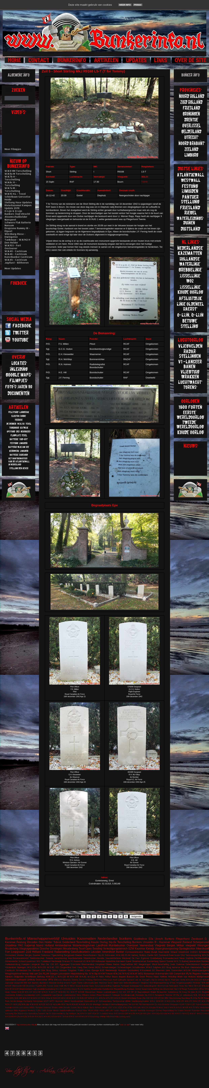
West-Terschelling (160, 964)
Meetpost (39, 1007)
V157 (110, 1007)
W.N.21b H (26, 1004)
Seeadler (66, 1007)
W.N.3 (161, 1007)
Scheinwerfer (11, 961)
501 (38, 961)
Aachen (35, 983)
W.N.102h (9, 998)
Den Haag (77, 967)
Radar (147, 952)
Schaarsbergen (109, 967)
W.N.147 (197, 983)
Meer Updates (13, 268)
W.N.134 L (147, 1013)
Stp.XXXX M (82, 1013)
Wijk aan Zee (35, 973)
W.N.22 (35, 1004)
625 (29, 983)
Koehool (79, 1010)
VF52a (172, 983)
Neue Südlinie (186, 958)
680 (136, 1004)
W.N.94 (82, 1004)
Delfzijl (60, 983)
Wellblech (106, 1004)
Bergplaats (69, 955)
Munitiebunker (117, 945)
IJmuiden (68, 938)
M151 (98, 967)
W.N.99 (89, 1004)
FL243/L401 (41, 986)
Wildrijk (103, 1016)
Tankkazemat (118, 1001)
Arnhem (194, 952)
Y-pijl (34, 989)
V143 (89, 1013)
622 (164, 967)
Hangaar (205, 964)
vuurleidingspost (111, 992)
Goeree (36, 955)
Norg (79, 995)
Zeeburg (122, 1016)
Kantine (87, 989)
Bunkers (169, 938)
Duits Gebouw (177, 964)
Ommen (159, 1010)
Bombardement (148, 1004)
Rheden (55, 1007)
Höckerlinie (10, 967)
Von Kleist (188, 986)
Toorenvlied (176, 970)
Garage (95, 970)
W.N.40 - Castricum (16, 259)
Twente (169, 961)
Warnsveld (17, 986)
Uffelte (128, 1001)
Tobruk (57, 942)
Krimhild (15, 1007)
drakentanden (162, 973)
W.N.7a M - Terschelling (12, 189)
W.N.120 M (63, 976)
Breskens (31, 1010)
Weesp (25, 973)
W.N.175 (197, 1001)
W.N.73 (177, 961)
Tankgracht (159, 995)
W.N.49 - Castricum (16, 251)
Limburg (31, 979)
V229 (120, 1007)
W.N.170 (180, 1001)
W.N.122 (37, 998)
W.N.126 (139, 1013)
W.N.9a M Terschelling (18, 173)
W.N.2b (205, 955)
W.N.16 (197, 986)
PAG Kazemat (26, 945)
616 (24, 986)
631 (124, 992)
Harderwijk (56, 961)
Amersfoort (108, 951)
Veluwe (173, 952)
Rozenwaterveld (20, 958)
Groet (56, 986)
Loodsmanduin (69, 995)
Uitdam (104, 1007)
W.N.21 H (45, 992)
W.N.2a (102, 998)
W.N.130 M (66, 998)
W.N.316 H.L (64, 992)
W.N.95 (81, 992)
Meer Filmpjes (13, 149)
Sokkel (138, 989)
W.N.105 (124, 1013)
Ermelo (67, 983)
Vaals (7, 992)
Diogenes (67, 980)
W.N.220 (42, 967)
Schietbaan (30, 976)
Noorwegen (150, 1010)
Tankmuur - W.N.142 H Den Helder (17, 241)
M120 (46, 1001)
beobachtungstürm (119, 1004)
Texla (181, 986)
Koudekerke (96, 989)
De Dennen (34, 970)
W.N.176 (198, 980)
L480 (107, 1010)
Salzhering (9, 1013)
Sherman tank (163, 970)
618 (133, 1004)
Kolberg (19, 995)
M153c (32, 1007)
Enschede (76, 964)
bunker (120, 951)
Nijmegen (21, 967)
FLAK (189, 973)
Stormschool (162, 986)
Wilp (116, 1016)
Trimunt (109, 973)
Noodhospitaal (77, 1001)
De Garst (140, 976)
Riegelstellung (120, 989)
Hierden (56, 1010)
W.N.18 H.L (93, 998)
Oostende (47, 1007)
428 (148, 998)
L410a (101, 1010)
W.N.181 (17, 1004)
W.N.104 (117, 1013)
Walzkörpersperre (200, 970)
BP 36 (134, 992)
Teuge (184, 989)
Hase (156, 976)
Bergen (28, 955)
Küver (128, 961)
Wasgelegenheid (13, 973)
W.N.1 (152, 1001)
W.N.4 (166, 1007)
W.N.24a (16, 1016)
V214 (94, 1013)
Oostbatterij (133, 970)
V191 (115, 1007)
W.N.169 (171, 1013)
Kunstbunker (107, 989)
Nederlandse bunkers (115, 938)
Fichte (80, 983)
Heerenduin (196, 967)
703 (57, 967)
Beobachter (162, 992)
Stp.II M (177, 989)
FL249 (181, 1004)
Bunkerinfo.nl (15, 938)
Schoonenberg (105, 1001)
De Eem (136, 958)
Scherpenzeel (201, 942)
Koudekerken (29, 995)
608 (25, 983)
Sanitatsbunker (136, 986)
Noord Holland (45, 945)
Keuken (205, 973)
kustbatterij (50, 989)
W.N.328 (74, 976)
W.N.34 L (47, 1016)
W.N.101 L (51, 976)
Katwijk (150, 948)
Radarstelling (61, 951)
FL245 (200, 998)
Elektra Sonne (78, 980)
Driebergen (174, 1004)
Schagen (116, 995)
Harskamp (27, 1001)
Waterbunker (89, 958)
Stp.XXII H (149, 995)
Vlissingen (203, 945)
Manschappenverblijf (43, 938)
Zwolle (150, 955)
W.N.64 (54, 1016)
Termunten (173, 986)
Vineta (110, 1013)
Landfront (101, 945)
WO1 (140, 973)
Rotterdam (196, 1010)
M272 (52, 1001)
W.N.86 (117, 998)
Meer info (125, 5)
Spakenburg (33, 1013)
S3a (150, 938)
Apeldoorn (43, 983)
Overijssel (132, 945)
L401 (38, 995)
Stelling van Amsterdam (163, 989)
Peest (99, 995)
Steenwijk (139, 995)
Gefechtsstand (192, 964)
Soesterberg (153, 961)
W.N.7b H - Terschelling (12, 178)
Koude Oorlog (99, 942)
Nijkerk (67, 1001)
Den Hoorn (72, 989)
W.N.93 (15, 989)
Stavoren (41, 1013)
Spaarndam (147, 989)
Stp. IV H (89, 973)
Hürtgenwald (203, 976)
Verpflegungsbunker (140, 1001)
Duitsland (163, 955)
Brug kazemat (173, 967)
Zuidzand (9, 983)
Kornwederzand (170, 958)
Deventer (165, 1004)
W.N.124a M (46, 998)
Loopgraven (18, 951)
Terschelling (83, 942)
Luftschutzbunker (90, 983)
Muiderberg (11, 948)
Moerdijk (133, 1010)
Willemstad (110, 1016)
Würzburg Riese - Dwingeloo (15, 235)
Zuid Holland (33, 951)
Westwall (126, 958)
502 (156, 955)
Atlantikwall (202, 948)
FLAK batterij (131, 955)
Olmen (109, 964)
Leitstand (21, 979)
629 (155, 998)
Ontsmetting (89, 1001)
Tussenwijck (193, 989)
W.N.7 (59, 1016)
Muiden (20, 955)
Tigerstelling (57, 955)
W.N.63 (179, 1007)
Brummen (30, 986)
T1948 (144, 182)
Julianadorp (10, 979)
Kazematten (86, 938)
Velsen (14, 992)
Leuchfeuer (57, 995)
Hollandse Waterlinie (105, 961)
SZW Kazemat (136, 948)
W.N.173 (188, 1001)
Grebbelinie (140, 938)
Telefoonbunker (36, 958)
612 (120, 992)
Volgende (136, 916)
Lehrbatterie (46, 995)
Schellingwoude (128, 995)
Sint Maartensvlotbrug (159, 983)
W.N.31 (49, 1004)
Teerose (168, 995)
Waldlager (97, 1004)
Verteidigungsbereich (115, 948)
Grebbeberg (156, 958)
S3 (153, 970)
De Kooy (158, 1004)
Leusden (96, 951)
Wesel (124, 998)
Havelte (100, 958)
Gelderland (68, 942)
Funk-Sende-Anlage (14, 1001)
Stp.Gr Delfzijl (157, 980)
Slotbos (142, 955)
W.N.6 (149, 967)
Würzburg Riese (134, 998)
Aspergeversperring (166, 948)
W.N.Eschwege (93, 1016)
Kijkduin (9, 976)
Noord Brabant (82, 986)
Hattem (163, 976)
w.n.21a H (92, 976)
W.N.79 (192, 1007)
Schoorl (22, 961)
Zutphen (157, 967)
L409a (96, 1010)
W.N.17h (9, 1004)
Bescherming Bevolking (179, 998)
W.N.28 (8, 989)
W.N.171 (178, 1013)
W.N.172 (185, 1013)
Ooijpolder (19, 976)
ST (97, 1001)
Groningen (56, 948)
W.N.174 (144, 1007)
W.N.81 (82, 976)
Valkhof (105, 1013)
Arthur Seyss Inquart (115, 976)
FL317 (192, 1004)
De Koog (183, 992)
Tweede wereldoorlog (56, 958)
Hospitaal (99, 964)
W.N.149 (189, 980)
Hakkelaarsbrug (12, 964)
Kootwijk (8, 1007)
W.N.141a (156, 1013)
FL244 (198, 992)
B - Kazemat (162, 942)
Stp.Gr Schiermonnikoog (55, 1013)
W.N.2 (206, 1013)
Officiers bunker (89, 995)
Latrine (8, 958)
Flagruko (196, 973)
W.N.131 (75, 998)
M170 (66, 986)
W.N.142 (117, 973)
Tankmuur (46, 955)
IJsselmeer (183, 952)
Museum (59, 1001)
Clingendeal (65, 967)
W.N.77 (74, 992)
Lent (21, 1007)
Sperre (162, 961)
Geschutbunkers (80, 951)
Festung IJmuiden (27, 942)
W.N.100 (205, 995)
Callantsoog (173, 992)
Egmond (145, 958)
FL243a (193, 998)
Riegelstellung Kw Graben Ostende (177, 1010)
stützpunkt (18, 983)
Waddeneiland (25, 989)
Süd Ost (45, 964)
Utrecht (159, 938)
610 (151, 998)
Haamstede (10, 995)
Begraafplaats (144, 992)
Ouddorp (116, 986)
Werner (99, 992)
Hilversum (107, 980)
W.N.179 (200, 1013)
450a (16, 1010)
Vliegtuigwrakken (29, 948)
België (153, 992)
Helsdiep (172, 976)
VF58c (129, 1007)
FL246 (46, 973)
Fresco (149, 976)
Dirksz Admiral (59, 970)
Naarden (122, 970)
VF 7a (99, 1013)
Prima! (137, 5)
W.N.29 (42, 1004)
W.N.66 (185, 1007)
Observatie (118, 983)
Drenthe (44, 948)
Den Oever (88, 967)
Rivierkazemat (139, 961)
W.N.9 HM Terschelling (18, 170)
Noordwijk (141, 1010)
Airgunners (22, 1010)
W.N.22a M (153, 1007)
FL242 (80, 989)
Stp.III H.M (99, 973)
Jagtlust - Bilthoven (17, 262)
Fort (7, 951)
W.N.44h (57, 1004)
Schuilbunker (138, 967)
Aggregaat (64, 964)
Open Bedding (93, 948)
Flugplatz (72, 970)
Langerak (35, 964)
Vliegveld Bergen (165, 945)
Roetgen (131, 989)
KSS (102, 970)
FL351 (38, 1010)
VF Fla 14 (177, 995)
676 (128, 992)
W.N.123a (32, 967)
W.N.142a (171, 1001)
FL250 (187, 1004)
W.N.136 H (161, 1001)
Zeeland (187, 942)
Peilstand (125, 986)
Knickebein (38, 1001)
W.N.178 (205, 1001)
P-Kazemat (145, 970)
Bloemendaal (88, 964)
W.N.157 (83, 998)
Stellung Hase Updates (18, 202)
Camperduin (180, 973)
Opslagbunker (187, 948)
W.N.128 (57, 998)
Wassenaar (149, 973)
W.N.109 (18, 998)
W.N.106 (132, 1013)
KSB (61, 986)
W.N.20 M (9, 1016)
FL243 (73, 983)
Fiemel (50, 986)
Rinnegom (106, 995)
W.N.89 (74, 1004)
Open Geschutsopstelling (100, 986)
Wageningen (145, 964)
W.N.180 (120, 955)
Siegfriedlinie (126, 964)
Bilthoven (58, 980)
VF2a (206, 989)
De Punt (185, 967)
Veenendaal (146, 945)
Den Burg (46, 970)
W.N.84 (206, 980)
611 (57, 989)
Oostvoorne (41, 979)
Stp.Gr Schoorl (95, 1007)
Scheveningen (124, 967)
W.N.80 (65, 1016)
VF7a (50, 979)
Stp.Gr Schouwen (106, 955)
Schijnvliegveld (149, 986)
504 (129, 1004)
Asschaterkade (75, 958)
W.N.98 (187, 970)
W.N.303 (109, 998)
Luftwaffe (122, 980)
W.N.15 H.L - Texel (15, 193)
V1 (84, 961)
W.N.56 (172, 1007)
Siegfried (144, 983)
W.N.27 (54, 992)
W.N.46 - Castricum (16, 254)
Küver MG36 (88, 1010)
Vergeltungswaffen (184, 983)
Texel (82, 948)
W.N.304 (31, 1016)
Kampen (25, 964)
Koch (115, 980)
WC (136, 964)
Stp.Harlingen (71, 1013)
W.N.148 (37, 992)
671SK (161, 998)
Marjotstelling (77, 973)
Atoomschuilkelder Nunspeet (16, 218)
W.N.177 (193, 1013)
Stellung (41, 976)
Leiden (116, 1010)
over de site (125, 1025)
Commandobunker (134, 952)
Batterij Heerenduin (191, 961)
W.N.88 (78, 1016)
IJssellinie (11, 945)
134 (52, 964)
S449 (60, 1007)
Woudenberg (70, 948)
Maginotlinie (124, 1010)
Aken (101, 976)
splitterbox (9, 1010)
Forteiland (46, 961)
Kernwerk (120, 961)
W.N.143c (137, 1007)
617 (61, 989)
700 (140, 1004)
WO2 (197, 1007)
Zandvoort (197, 938)
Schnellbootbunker (132, 983)
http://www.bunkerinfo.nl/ (26, 1025)
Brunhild (52, 983)
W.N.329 (90, 961)
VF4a (125, 1007)
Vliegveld (176, 942)
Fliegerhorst (183, 938)
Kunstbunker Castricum (18, 256)
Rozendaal (205, 1010)
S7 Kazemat (76, 961)
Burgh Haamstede (160, 952)
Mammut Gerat (105, 983)
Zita (143, 998)
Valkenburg (188, 995)
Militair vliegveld (186, 945)
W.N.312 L (39, 1016)
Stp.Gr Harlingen (172, 980)
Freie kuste (174, 955)
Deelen (78, 955)
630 (171, 973)
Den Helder (45, 942)
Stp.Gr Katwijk (82, 1007)
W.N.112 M (27, 998)
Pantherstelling (202, 958)
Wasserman (90, 992)
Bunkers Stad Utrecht (17, 213)
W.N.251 (23, 1016)
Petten (116, 964)
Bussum (131, 976)
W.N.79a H (66, 1004)
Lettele (26, 1007)
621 (57, 964)
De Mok (191, 992)
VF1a (201, 989)
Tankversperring (193, 955)
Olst (183, 955)
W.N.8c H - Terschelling (12, 184)
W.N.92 (50, 967)
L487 (111, 1010)
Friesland (47, 951)
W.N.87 (72, 1016)
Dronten (205, 961)
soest (128, 1016)
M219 (72, 986)
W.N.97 (8, 986)
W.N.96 (84, 1016)
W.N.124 (28, 992)
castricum (31, 961)
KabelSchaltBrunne (67, 1010)
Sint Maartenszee (21, 1013)
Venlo (182, 980)
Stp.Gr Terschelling (120, 942)
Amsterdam (21, 970)
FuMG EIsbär (46, 1010)
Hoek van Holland (186, 976)
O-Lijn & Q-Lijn (13, 211)
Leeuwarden (64, 973)
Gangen (54, 973)
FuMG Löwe (84, 970)
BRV (167, 998)
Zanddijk (41, 989)
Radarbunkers (90, 955)
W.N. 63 (197, 995)
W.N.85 (133, 973)
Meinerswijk (111, 970)
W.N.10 (20, 992)
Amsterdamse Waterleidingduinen (75, 945)
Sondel (74, 1007)
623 (65, 989)
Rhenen (66, 961)
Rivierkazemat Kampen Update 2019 (18, 207)
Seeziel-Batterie (113, 958)
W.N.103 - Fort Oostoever (13, 247)
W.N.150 (163, 1013)
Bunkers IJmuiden (143, 942)
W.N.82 (125, 973)
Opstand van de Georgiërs (139, 980)
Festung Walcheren (93, 980)
